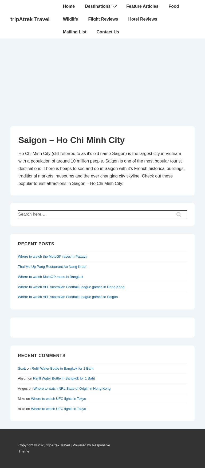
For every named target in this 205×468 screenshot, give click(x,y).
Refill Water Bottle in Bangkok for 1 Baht (62, 368)
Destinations (101, 6)
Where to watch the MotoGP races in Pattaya (52, 256)
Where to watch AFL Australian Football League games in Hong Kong (71, 287)
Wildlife (70, 19)
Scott (22, 368)
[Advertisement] (102, 78)
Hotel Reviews (142, 19)
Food (174, 6)
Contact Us (108, 32)
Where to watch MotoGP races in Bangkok (50, 277)
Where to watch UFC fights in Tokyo (58, 399)
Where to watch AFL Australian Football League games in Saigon (68, 297)
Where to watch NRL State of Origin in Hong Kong (72, 388)
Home (69, 6)
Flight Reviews (103, 19)
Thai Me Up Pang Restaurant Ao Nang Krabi (52, 267)
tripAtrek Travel (30, 19)
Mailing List (74, 32)
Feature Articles (142, 6)
